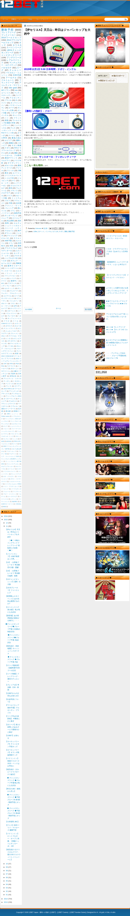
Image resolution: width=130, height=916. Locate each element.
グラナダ (17, 256)
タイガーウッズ (9, 398)
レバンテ (13, 278)
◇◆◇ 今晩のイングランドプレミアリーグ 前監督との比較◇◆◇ (12, 545)
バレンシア (9, 208)
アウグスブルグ (11, 248)
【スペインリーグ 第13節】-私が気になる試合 (12, 609)
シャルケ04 (9, 178)
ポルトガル (9, 165)
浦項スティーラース (8, 408)
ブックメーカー (8, 35)
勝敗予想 (71, 231)
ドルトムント (7, 80)
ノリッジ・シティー (13, 273)
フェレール (6, 491)
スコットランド (9, 328)
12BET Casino (63, 912)
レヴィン (13, 499)
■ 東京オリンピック (107, 81)
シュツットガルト (13, 226)
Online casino (5, 416)
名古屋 (18, 203)
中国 (10, 203)
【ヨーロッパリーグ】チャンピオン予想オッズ (12, 744)
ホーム (5, 19)
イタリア (14, 113)
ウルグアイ (5, 160)
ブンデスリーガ (14, 57)
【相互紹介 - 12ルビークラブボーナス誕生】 (12, 771)
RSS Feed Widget (112, 165)
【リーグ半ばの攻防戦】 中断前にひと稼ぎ (12, 718)
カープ (16, 296)
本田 (11, 246)
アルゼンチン (15, 98)
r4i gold (101, 912)
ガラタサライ (12, 341)
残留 (17, 353)
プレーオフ (11, 316)
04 (7, 884)
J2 (9, 153)
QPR (15, 306)
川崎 (19, 170)
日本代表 (17, 75)
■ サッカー (103, 76)
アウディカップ (11, 451)
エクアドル (8, 296)
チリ (13, 180)
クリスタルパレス (13, 175)
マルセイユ (9, 231)
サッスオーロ (6, 271)
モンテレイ (6, 439)
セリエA (55, 231)
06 (7, 877)
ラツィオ (10, 170)
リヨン (13, 303)
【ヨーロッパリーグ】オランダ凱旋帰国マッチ (12, 752)
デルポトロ (13, 401)
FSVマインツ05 (7, 133)
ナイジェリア (12, 236)
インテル (48, 231)
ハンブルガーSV (11, 258)
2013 (6, 902)
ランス (8, 386)
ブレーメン (15, 333)
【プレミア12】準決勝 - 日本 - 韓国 (12, 687)
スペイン (12, 135)
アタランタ (12, 283)
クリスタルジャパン (9, 471)
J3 (20, 376)
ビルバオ (5, 238)
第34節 (8, 411)
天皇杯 (13, 373)
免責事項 (14, 501)
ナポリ (61, 231)
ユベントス (5, 93)
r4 (97, 912)
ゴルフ (7, 200)
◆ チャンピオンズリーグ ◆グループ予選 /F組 (12, 659)
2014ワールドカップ (11, 37)
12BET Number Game (77, 912)
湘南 (19, 246)
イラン (13, 211)
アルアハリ (12, 454)
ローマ (11, 108)
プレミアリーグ (41, 19)
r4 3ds (107, 912)
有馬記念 (13, 376)
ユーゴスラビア (12, 496)
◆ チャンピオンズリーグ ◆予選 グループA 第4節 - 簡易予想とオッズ (12, 813)
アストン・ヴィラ (13, 206)
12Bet (35, 231)
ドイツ (4, 103)
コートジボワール (11, 268)
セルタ (18, 271)
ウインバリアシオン (13, 464)
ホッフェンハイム (14, 318)
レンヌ (8, 338)
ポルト (3, 336)
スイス (9, 196)
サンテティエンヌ (7, 298)
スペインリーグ (14, 47)
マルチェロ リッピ (7, 436)
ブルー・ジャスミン (9, 494)
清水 (19, 221)
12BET (53, 912)
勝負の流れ (16, 138)
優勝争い (14, 281)
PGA (17, 363)
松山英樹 (10, 221)
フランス (17, 118)
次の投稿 (28, 309)
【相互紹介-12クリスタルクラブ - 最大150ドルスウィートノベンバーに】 (12, 855)
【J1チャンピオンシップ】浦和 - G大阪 (12, 581)
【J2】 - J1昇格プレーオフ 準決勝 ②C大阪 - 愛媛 (12, 564)
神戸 (19, 231)
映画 (4, 506)
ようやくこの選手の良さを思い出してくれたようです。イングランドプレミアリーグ (117, 290)
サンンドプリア (16, 474)
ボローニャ (15, 368)
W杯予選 (8, 241)
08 (7, 871)
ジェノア (4, 218)
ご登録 (29, 19)
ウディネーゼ (6, 251)
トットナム (16, 198)
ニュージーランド (15, 426)
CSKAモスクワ (6, 323)
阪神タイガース (14, 266)
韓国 (6, 120)
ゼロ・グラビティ (9, 476)
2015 (6, 520)
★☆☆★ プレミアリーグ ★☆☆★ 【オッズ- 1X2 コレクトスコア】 (117, 329)
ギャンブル (16, 115)
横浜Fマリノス (11, 158)
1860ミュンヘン (13, 414)
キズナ (19, 469)
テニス (13, 128)
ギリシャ (8, 233)
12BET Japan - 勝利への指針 (39, 912)
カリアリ (18, 286)
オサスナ (9, 326)
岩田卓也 (8, 441)
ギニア (5, 426)
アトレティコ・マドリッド (11, 85)
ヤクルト (17, 238)
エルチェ (17, 223)
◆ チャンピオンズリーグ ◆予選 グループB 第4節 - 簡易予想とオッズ (12, 800)
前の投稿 (88, 309)
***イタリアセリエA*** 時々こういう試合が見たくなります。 (117, 316)
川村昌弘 (18, 504)
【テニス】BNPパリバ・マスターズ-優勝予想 (12, 827)
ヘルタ (4, 261)
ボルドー (4, 303)
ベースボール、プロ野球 (11, 155)
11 (7, 526)
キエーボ (18, 326)
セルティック (9, 288)
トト (7, 118)
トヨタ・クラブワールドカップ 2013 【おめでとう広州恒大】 (117, 251)
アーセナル (11, 78)
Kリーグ (14, 444)
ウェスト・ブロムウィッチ (11, 293)
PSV (2, 366)
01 (7, 895)
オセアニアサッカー (7, 466)
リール (16, 321)
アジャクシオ (14, 391)
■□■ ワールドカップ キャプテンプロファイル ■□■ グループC (116, 303)
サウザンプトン (14, 163)
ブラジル (8, 100)
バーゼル (10, 346)
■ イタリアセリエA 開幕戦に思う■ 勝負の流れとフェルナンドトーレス (117, 342)
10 (7, 864)
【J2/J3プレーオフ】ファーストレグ (12, 590)
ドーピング (5, 489)
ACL (2, 283)
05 (7, 881)
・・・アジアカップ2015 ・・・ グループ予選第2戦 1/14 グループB (116, 355)
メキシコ (14, 190)
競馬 (7, 223)
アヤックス (5, 393)
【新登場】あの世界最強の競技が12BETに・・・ (12, 618)
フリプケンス (17, 491)
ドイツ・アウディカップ (11, 486)
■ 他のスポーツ (118, 76)
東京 (6, 173)
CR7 (5, 363)
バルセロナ (6, 68)
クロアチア (5, 193)
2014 (6, 899)
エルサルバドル (16, 424)
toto (16, 90)
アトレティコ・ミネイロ (12, 378)
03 (7, 888)
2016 (6, 516)
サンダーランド (11, 216)
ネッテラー (56, 19)
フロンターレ (15, 434)
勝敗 (66, 231)
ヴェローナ (14, 291)
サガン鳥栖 (16, 145)
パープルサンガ (16, 489)
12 (7, 523)
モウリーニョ (6, 371)
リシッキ (14, 439)
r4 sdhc (112, 912)
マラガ (7, 321)
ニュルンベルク (11, 331)
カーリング (11, 469)
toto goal (13, 88)
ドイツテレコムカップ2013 (13, 484)
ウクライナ (11, 366)
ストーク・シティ (13, 228)
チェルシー (15, 70)
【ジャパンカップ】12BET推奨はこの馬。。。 (12, 556)
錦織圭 (11, 143)
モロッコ (18, 436)
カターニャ (11, 311)
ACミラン (5, 90)
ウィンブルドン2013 (13, 396)
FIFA (11, 363)
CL (17, 100)
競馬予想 (17, 213)
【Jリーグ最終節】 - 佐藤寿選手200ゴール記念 (12, 667)
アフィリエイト (70, 19)
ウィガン (7, 381)
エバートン (16, 173)
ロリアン (17, 386)
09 (7, 867)
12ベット (41, 231)
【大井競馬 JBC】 (12, 822)
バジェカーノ (14, 301)
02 (7, 891)
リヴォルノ (15, 406)
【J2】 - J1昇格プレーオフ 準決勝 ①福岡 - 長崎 (12, 573)
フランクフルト (10, 276)
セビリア (8, 140)
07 (7, 874)
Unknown (38, 228)
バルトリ (6, 428)
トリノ (11, 243)
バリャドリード (11, 313)
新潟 (10, 188)
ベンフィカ (10, 383)
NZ (20, 444)
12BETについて (17, 19)
